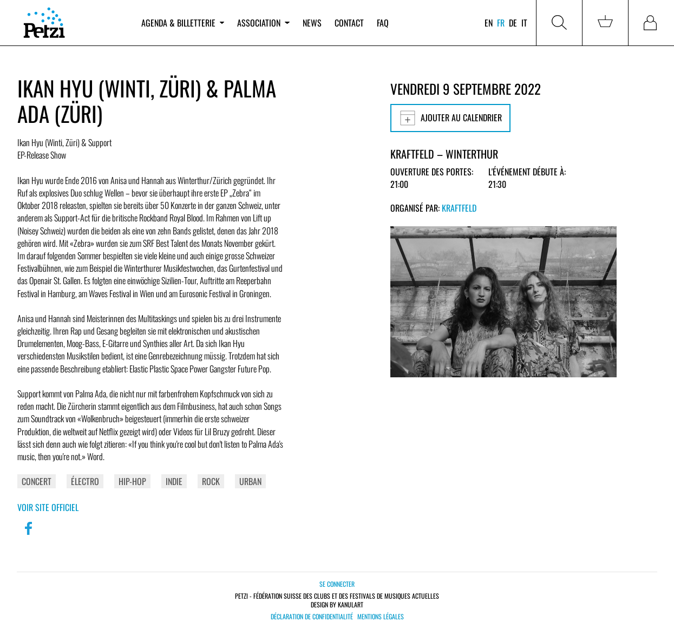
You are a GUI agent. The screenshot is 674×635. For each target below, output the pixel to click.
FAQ (383, 22)
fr (501, 22)
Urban (250, 481)
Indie (174, 481)
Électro (85, 481)
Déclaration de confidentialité (312, 616)
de (513, 22)
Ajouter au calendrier (450, 118)
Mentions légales (380, 616)
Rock (211, 481)
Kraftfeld (459, 207)
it (524, 22)
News (312, 22)
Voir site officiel (47, 507)
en (489, 22)
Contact (349, 22)
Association (263, 22)
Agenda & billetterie (182, 22)
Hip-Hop (132, 481)
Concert (36, 481)
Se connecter (337, 583)
